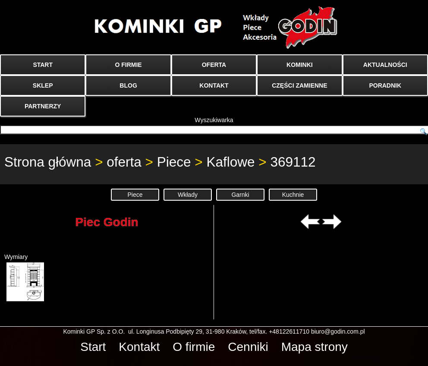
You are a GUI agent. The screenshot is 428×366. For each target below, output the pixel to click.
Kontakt (139, 346)
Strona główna (47, 162)
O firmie (194, 346)
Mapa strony (314, 346)
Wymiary (24, 277)
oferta (124, 162)
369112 (292, 162)
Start (93, 346)
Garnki (240, 194)
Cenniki (248, 346)
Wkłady (188, 194)
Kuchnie (293, 194)
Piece (174, 162)
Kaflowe (230, 162)
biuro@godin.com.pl (338, 331)
